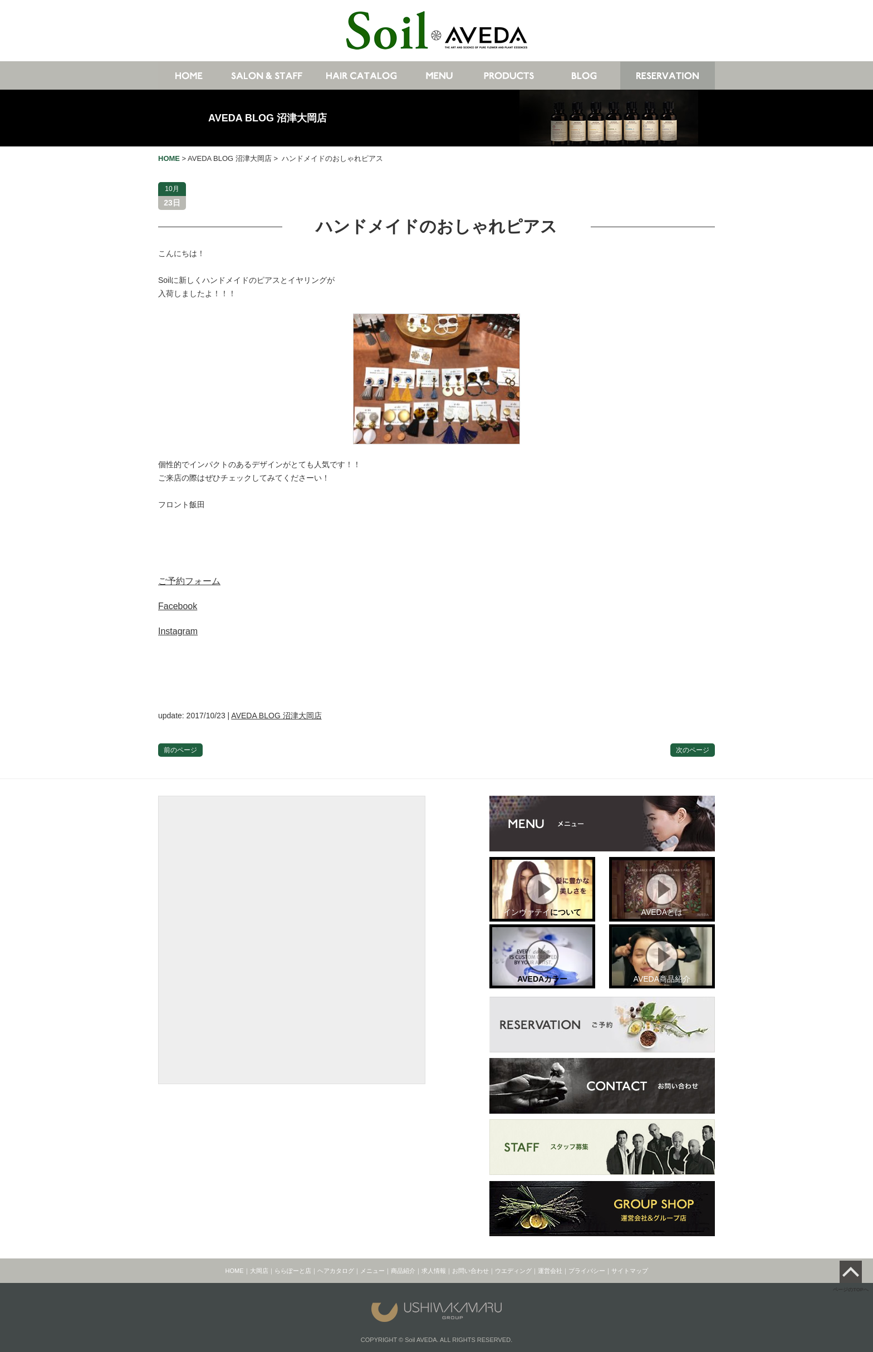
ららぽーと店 (292, 1270)
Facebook (177, 606)
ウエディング (513, 1270)
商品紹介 (403, 1270)
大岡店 (259, 1270)
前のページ (180, 750)
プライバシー (586, 1270)
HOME (234, 1270)
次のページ (692, 750)
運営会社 (550, 1270)
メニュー (372, 1270)
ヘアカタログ (335, 1270)
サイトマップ (629, 1270)
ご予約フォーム (189, 581)
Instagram (178, 631)
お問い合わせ (470, 1270)
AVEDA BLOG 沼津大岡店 (267, 118)
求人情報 (433, 1270)
